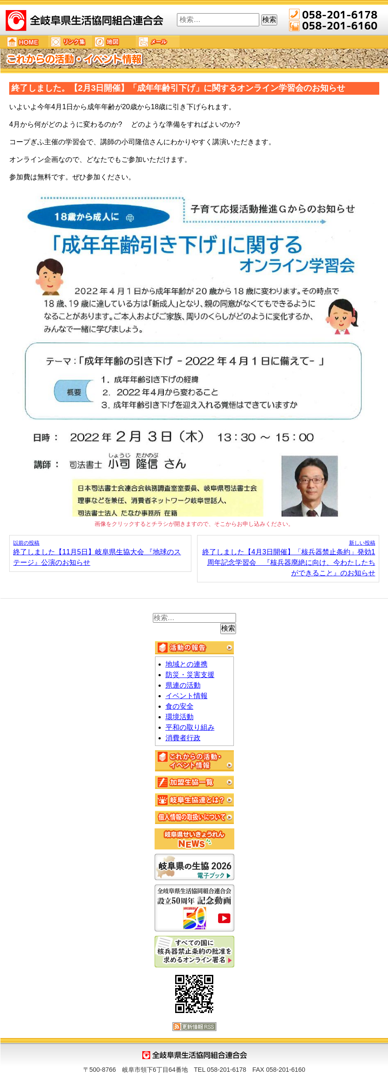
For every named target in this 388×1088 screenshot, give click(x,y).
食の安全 (180, 706)
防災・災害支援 (190, 674)
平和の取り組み (190, 727)
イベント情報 (187, 695)
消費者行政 (183, 738)
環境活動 (180, 717)
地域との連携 (187, 664)
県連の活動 (183, 685)
